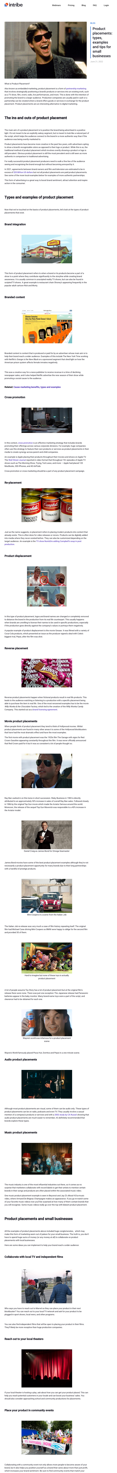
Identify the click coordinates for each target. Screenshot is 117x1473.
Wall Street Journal (17, 460)
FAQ (95, 5)
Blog (84, 5)
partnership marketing (76, 88)
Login (106, 5)
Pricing (71, 5)
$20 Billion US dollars (23, 172)
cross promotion (25, 442)
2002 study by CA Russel (65, 1114)
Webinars (56, 5)
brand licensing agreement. (45, 709)
